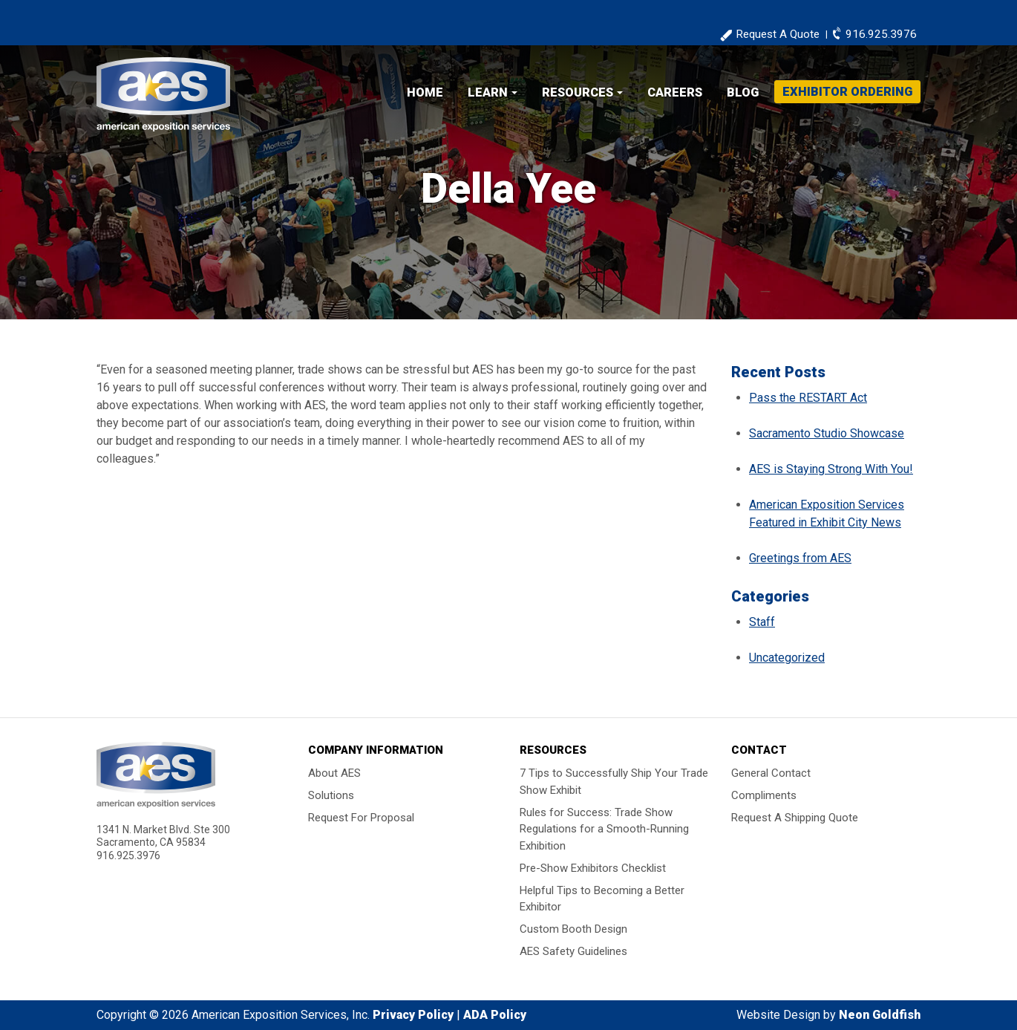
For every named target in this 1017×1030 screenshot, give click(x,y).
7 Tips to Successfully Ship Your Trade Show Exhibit (614, 781)
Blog (743, 92)
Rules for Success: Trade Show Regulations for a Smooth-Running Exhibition (604, 828)
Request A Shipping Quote (794, 817)
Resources (577, 92)
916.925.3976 (881, 34)
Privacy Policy (413, 1015)
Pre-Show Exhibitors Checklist (593, 867)
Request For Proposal (361, 817)
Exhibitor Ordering (847, 92)
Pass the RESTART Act (808, 398)
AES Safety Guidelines (573, 951)
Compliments (764, 795)
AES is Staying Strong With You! (831, 469)
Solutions (331, 795)
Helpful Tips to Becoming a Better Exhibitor (602, 898)
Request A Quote (778, 34)
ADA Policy (494, 1015)
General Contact (771, 773)
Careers (674, 92)
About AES (334, 773)
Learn (488, 92)
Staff (762, 622)
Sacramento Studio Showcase (826, 433)
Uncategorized (787, 658)
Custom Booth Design (573, 929)
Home (425, 92)
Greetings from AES (800, 558)
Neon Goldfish (879, 1015)
